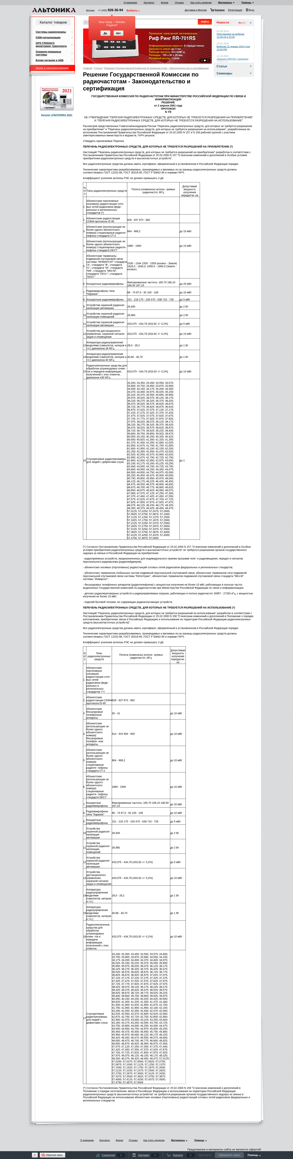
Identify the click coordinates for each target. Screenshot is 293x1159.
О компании (130, 2)
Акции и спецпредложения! (52, 67)
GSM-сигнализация (48, 37)
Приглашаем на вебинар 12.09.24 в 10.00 (230, 35)
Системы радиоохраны (51, 31)
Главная (87, 68)
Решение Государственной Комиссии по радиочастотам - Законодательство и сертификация (156, 68)
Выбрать (132, 11)
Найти (205, 21)
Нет (118, 33)
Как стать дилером (201, 2)
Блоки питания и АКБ (50, 60)
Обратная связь (54, 1155)
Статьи (98, 68)
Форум (164, 2)
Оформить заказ (229, 1155)
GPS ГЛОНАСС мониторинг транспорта (51, 45)
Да (105, 33)
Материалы (225, 2)
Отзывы (179, 2)
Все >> (242, 23)
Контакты (149, 2)
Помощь (246, 2)
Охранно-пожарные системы (48, 53)
